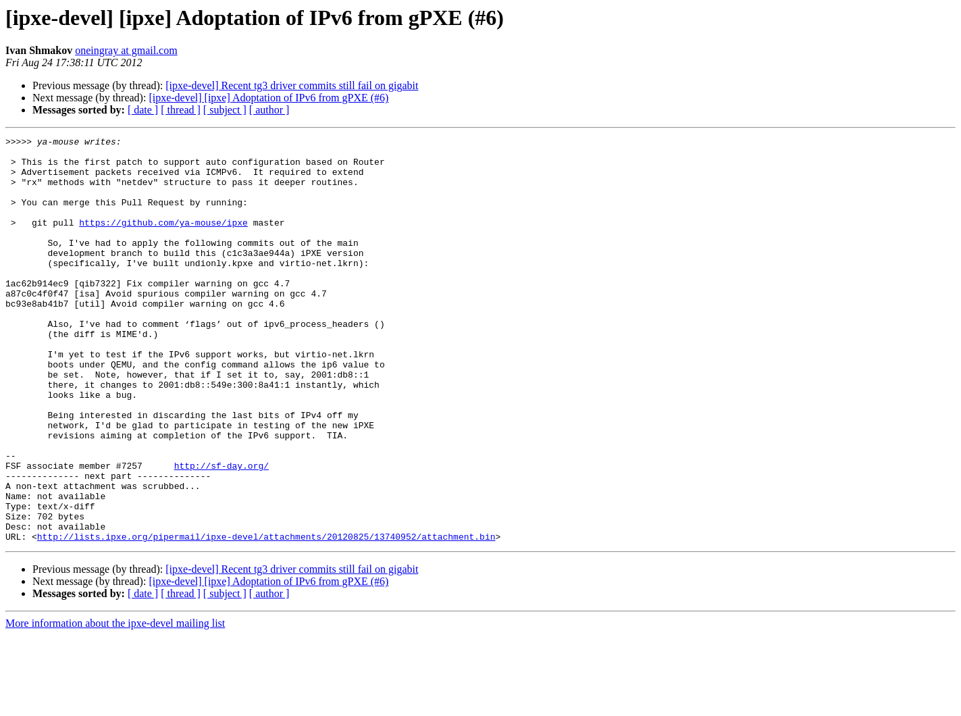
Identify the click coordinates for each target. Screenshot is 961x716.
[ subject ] (224, 110)
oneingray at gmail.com (126, 50)
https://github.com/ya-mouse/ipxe (163, 240)
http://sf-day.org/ (221, 532)
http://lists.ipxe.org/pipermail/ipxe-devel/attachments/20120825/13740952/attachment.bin (266, 617)
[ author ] (269, 110)
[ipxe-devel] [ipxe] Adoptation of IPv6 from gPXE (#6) (268, 97)
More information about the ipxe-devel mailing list (115, 704)
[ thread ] (181, 110)
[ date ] (143, 110)
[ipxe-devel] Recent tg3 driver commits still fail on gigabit (291, 85)
